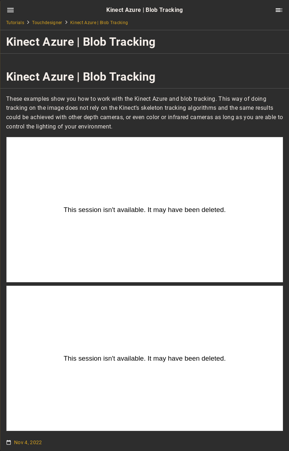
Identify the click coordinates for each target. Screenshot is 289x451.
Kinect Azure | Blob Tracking (99, 22)
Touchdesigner (47, 22)
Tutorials (15, 22)
